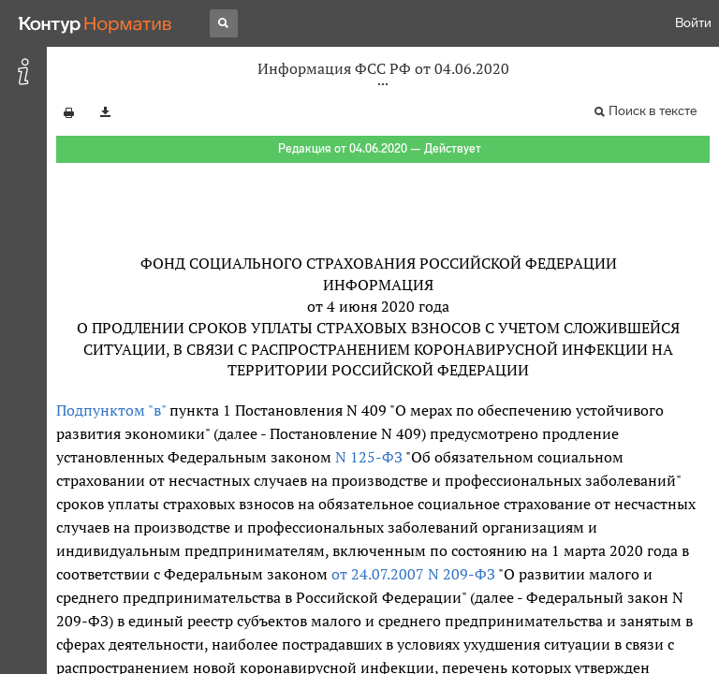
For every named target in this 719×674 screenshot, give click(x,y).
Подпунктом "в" (111, 410)
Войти (693, 23)
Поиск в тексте (653, 111)
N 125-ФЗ (369, 457)
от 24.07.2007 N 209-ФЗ (413, 574)
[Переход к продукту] (95, 23)
